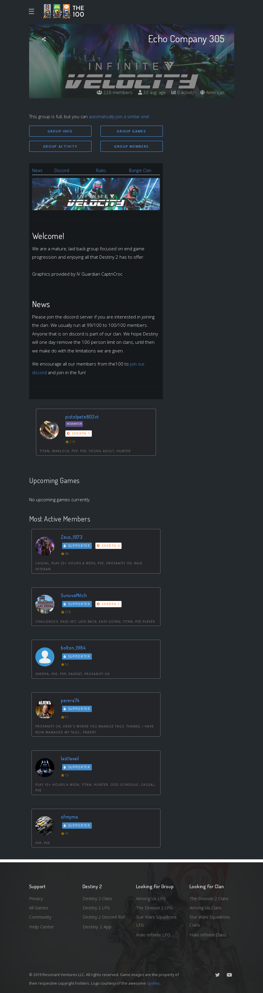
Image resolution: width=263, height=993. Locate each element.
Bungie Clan (140, 171)
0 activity (181, 92)
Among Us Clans (206, 907)
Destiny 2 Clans (98, 897)
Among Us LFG (151, 897)
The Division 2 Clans (210, 897)
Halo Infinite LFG (153, 935)
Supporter (77, 546)
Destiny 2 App (97, 935)
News (37, 171)
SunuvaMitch (75, 596)
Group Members (131, 146)
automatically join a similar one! (120, 116)
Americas (212, 92)
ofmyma (70, 817)
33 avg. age (149, 92)
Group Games (131, 131)
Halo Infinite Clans (208, 935)
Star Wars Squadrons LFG (157, 921)
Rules (101, 171)
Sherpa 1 (79, 434)
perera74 (71, 700)
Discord (62, 171)
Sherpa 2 (109, 604)
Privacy (36, 897)
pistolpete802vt (83, 417)
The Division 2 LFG (155, 907)
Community (40, 916)
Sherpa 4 (109, 546)
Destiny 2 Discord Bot (101, 921)
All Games (39, 907)
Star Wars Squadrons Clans (211, 921)
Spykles (154, 983)
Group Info (60, 131)
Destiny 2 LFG (97, 907)
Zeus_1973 (73, 537)
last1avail (71, 759)
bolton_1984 (74, 648)
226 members (111, 92)
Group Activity (60, 146)
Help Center (41, 926)
